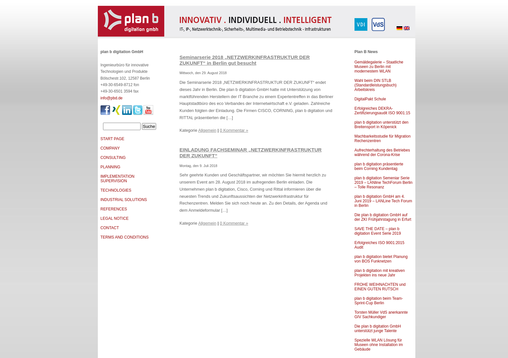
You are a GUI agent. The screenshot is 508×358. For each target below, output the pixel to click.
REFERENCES (113, 209)
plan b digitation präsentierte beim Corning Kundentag (378, 166)
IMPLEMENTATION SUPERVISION (117, 178)
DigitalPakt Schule (370, 99)
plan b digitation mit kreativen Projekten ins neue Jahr (379, 272)
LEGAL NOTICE (114, 218)
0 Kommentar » (234, 130)
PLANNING (110, 167)
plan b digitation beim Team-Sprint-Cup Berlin (378, 300)
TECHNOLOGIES (115, 190)
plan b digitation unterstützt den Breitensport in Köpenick (381, 124)
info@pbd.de (111, 98)
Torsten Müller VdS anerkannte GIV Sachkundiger (381, 314)
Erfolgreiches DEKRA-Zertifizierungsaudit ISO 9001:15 (382, 110)
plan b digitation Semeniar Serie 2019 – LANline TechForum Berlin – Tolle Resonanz (383, 182)
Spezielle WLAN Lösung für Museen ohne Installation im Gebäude (378, 345)
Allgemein (207, 130)
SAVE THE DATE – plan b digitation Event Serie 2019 (377, 231)
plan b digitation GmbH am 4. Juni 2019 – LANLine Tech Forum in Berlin (383, 201)
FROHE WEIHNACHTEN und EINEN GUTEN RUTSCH (380, 286)
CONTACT (109, 228)
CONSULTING (113, 157)
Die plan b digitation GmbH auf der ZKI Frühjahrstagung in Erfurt (382, 217)
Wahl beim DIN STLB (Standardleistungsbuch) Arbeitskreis (375, 85)
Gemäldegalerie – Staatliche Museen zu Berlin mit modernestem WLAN (378, 66)
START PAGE (112, 139)
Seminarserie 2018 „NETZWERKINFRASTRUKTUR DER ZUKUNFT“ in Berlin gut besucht (244, 60)
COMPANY (110, 148)
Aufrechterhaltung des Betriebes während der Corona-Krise (382, 152)
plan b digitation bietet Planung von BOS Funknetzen (381, 258)
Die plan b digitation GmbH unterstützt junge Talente (377, 328)
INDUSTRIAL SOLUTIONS (123, 199)
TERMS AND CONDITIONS (124, 237)
